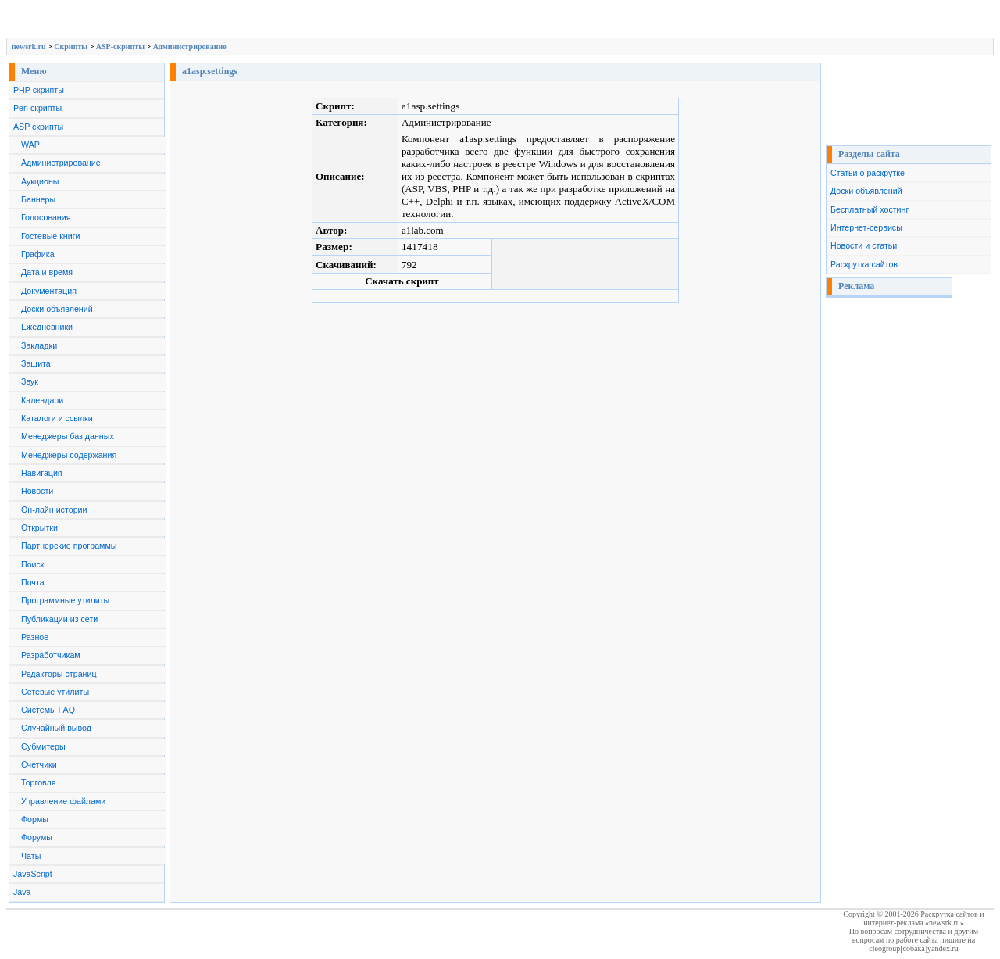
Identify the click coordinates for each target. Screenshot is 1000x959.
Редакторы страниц (59, 673)
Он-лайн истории (54, 509)
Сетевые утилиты (55, 691)
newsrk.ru (29, 46)
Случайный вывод (56, 727)
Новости (37, 491)
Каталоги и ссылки (57, 418)
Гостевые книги (50, 236)
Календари (42, 400)
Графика (38, 254)
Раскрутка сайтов (864, 264)
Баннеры (38, 199)
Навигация (41, 473)
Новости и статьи (863, 245)
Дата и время (47, 272)
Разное (34, 637)
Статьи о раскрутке (867, 172)
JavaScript (32, 873)
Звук (29, 381)
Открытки (39, 527)
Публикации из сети (59, 619)
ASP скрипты (38, 126)
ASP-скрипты (120, 46)
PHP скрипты (38, 90)
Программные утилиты (65, 600)
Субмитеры (43, 746)
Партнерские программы (68, 545)
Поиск (33, 564)
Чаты (31, 856)
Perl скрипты (37, 108)
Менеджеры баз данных (67, 436)
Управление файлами (63, 801)
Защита (36, 363)
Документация (49, 290)
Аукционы (40, 181)
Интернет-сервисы (866, 227)
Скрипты (71, 46)
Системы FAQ (48, 709)
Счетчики (39, 764)
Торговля (38, 782)
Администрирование (190, 46)
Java (22, 891)
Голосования (45, 217)
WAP (30, 144)
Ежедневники (47, 326)
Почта (33, 582)
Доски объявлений (57, 308)
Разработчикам (50, 655)
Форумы (36, 837)
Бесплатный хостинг (869, 209)
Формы (34, 819)
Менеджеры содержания (68, 455)
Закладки (39, 345)
